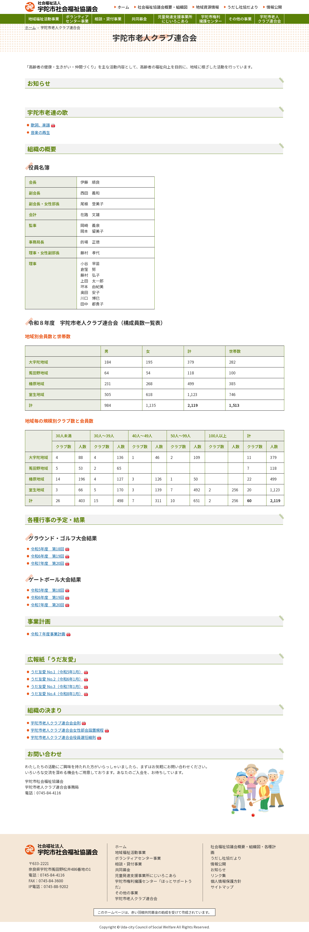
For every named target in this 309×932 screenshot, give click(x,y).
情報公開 (274, 7)
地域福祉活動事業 (43, 19)
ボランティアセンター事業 (77, 19)
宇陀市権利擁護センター (210, 19)
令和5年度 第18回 (47, 549)
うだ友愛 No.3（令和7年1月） (57, 686)
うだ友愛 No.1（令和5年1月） (57, 672)
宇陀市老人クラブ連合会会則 (56, 723)
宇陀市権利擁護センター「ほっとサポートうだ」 (153, 884)
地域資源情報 (207, 7)
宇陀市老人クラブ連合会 (269, 19)
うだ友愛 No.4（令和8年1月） (57, 693)
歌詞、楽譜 (40, 125)
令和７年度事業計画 (48, 634)
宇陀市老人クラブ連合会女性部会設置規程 (67, 730)
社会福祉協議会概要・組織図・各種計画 (243, 849)
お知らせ (218, 869)
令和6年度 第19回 (47, 556)
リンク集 (218, 875)
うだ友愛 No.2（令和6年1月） (57, 679)
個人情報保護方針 (226, 881)
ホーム (123, 7)
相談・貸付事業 (108, 19)
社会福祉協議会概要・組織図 (163, 7)
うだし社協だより (242, 7)
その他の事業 (240, 19)
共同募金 (139, 19)
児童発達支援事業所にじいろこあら (175, 19)
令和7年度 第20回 (47, 563)
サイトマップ (222, 887)
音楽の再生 (40, 132)
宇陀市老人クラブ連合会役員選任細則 (63, 737)
